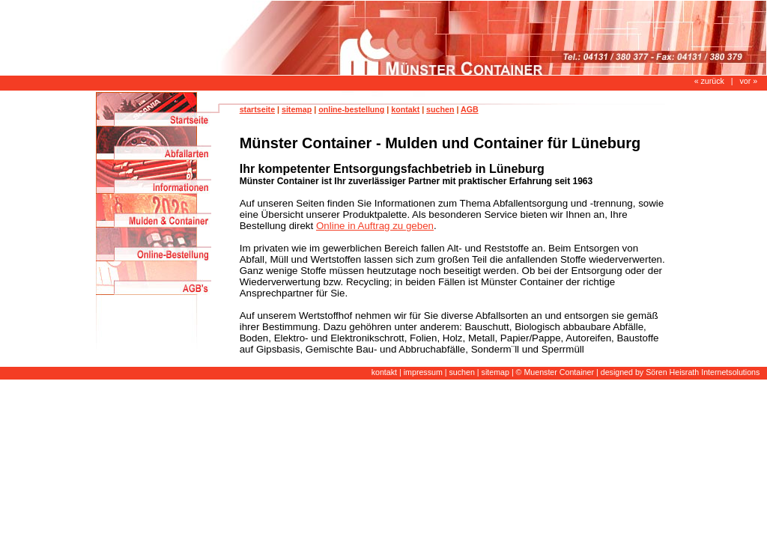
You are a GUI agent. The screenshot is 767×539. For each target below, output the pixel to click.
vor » (748, 80)
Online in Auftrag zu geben (375, 225)
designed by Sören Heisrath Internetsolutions (680, 372)
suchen (440, 109)
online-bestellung (351, 109)
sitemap (297, 109)
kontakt (405, 109)
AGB (470, 109)
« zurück (709, 80)
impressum (423, 372)
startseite (257, 109)
